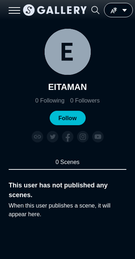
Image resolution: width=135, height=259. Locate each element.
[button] (95, 10)
